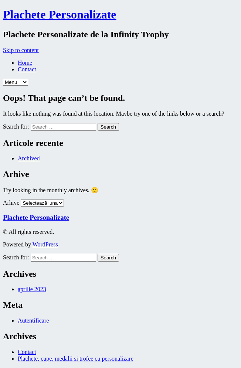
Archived (29, 158)
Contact (27, 69)
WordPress (45, 244)
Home (25, 62)
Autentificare (33, 320)
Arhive (11, 203)
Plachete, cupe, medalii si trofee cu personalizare (75, 358)
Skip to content (21, 50)
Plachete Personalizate (59, 14)
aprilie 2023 (32, 289)
